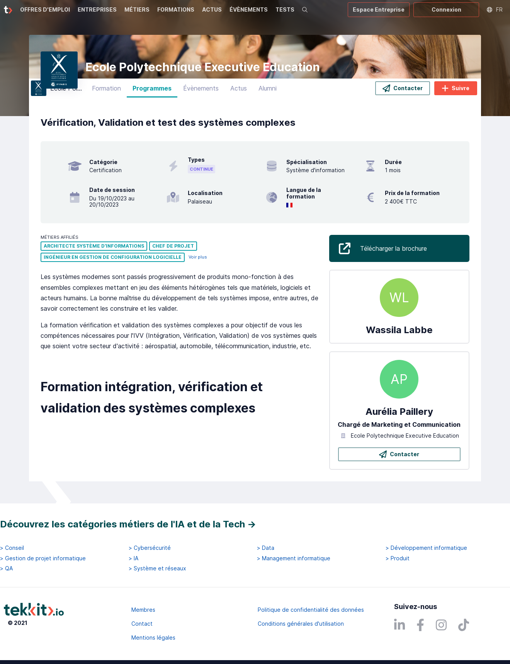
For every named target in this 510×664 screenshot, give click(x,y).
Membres (143, 609)
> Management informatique (293, 558)
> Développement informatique (426, 548)
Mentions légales (153, 637)
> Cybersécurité (150, 548)
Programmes (152, 91)
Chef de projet (173, 248)
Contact (142, 623)
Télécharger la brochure (393, 251)
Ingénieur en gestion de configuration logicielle (113, 260)
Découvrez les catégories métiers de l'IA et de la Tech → (128, 524)
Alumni (267, 91)
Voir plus (198, 259)
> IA (133, 558)
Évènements (201, 91)
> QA (6, 568)
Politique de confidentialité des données (311, 609)
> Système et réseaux (157, 568)
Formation (106, 91)
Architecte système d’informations (94, 248)
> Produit (398, 558)
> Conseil (12, 548)
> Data (265, 548)
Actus (238, 91)
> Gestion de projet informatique (43, 558)
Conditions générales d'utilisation (301, 623)
